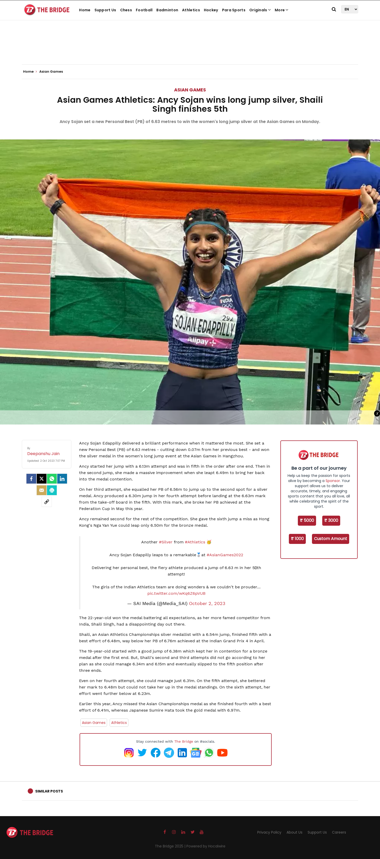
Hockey (211, 10)
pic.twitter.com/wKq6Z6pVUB (176, 593)
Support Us (105, 10)
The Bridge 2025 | (170, 846)
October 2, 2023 (207, 603)
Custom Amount (330, 539)
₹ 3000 (331, 520)
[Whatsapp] (52, 479)
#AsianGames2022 (225, 554)
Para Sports (233, 10)
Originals (260, 10)
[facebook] (31, 479)
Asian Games (190, 90)
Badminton (167, 10)
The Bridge (183, 741)
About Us (294, 832)
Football (144, 10)
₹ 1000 (297, 539)
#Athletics (195, 542)
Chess (126, 10)
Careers (339, 832)
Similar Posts (49, 791)
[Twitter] (41, 479)
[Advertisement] (190, 49)
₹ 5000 (307, 520)
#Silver (166, 542)
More (282, 10)
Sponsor (333, 480)
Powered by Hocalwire (205, 846)
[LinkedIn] (62, 479)
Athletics (191, 10)
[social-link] (47, 502)
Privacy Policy (269, 832)
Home (84, 10)
